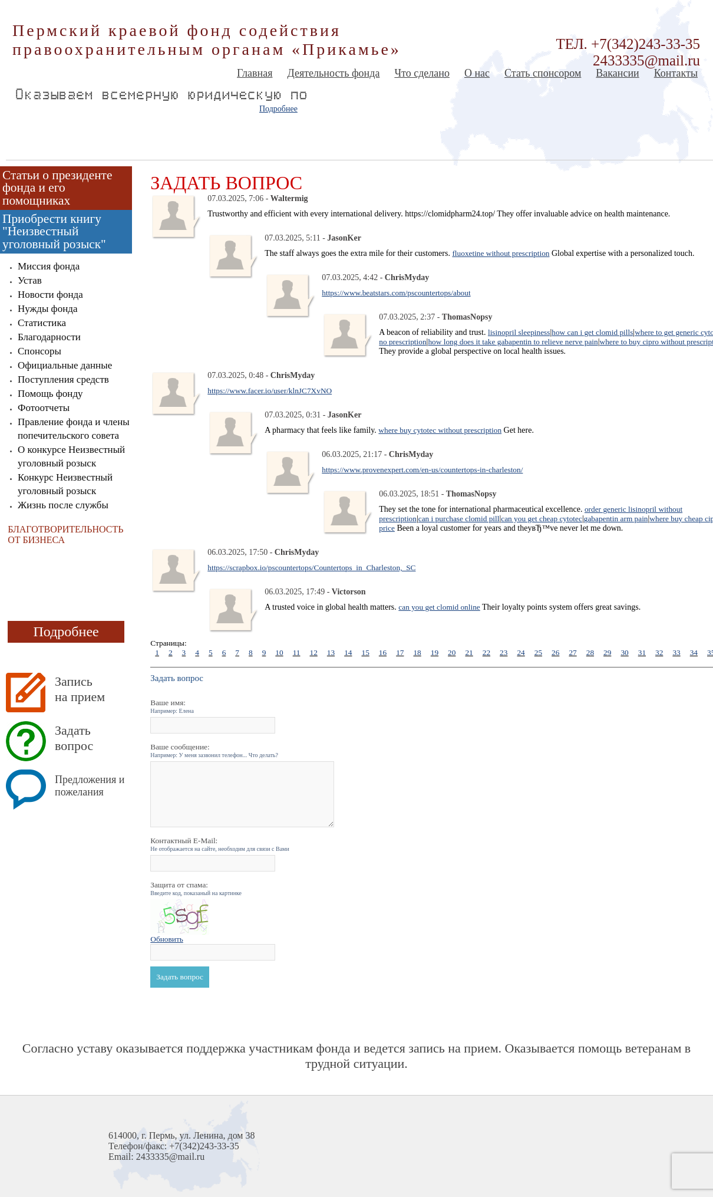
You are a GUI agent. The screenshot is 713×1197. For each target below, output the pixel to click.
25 (538, 652)
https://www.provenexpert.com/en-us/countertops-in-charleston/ (422, 469)
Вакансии (617, 73)
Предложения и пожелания (89, 786)
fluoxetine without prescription (500, 253)
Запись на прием (80, 689)
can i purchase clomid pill (459, 518)
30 (624, 652)
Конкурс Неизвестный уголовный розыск (65, 484)
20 (451, 652)
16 (383, 652)
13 (331, 652)
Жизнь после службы (63, 505)
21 (469, 652)
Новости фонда (50, 294)
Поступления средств (63, 379)
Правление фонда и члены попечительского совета (74, 428)
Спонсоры (39, 351)
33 (676, 652)
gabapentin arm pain (616, 518)
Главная (254, 73)
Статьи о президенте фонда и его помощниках (57, 188)
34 (694, 652)
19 (434, 652)
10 (279, 652)
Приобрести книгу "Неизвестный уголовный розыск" (54, 231)
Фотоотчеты (44, 407)
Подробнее (278, 108)
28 (590, 652)
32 (659, 652)
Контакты (676, 73)
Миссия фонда (49, 266)
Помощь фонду (50, 393)
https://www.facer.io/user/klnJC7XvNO (269, 390)
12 (313, 652)
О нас (477, 73)
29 (607, 652)
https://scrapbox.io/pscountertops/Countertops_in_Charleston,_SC (311, 567)
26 (555, 652)
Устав (30, 280)
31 (642, 652)
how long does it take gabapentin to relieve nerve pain (513, 341)
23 (503, 652)
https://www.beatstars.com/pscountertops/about (396, 292)
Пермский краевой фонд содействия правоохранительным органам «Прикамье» (206, 39)
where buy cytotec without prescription (439, 430)
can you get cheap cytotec (541, 518)
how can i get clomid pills (592, 332)
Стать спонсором (542, 73)
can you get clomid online (439, 607)
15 (365, 652)
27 (572, 652)
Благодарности (49, 337)
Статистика (42, 322)
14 (348, 652)
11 (297, 652)
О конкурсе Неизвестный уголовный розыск (71, 456)
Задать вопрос (74, 738)
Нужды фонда (47, 308)
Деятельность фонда (333, 73)
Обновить (166, 939)
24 (520, 652)
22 (486, 652)
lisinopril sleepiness (519, 332)
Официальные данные (65, 365)
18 (417, 652)
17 (400, 652)
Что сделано (422, 73)
